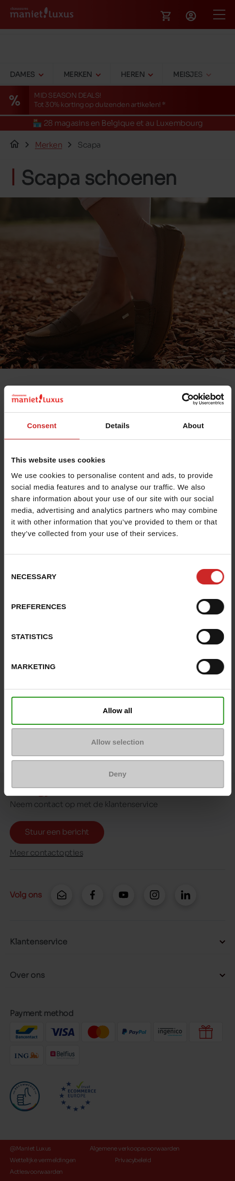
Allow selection (117, 742)
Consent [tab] (42, 425)
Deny (117, 774)
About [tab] (193, 425)
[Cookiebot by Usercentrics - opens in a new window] (181, 399)
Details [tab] (118, 425)
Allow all (117, 710)
